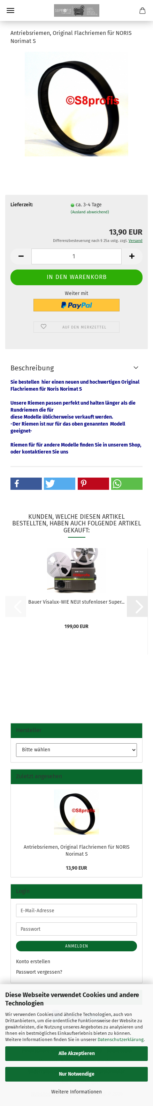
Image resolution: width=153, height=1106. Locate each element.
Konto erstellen (33, 962)
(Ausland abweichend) (90, 212)
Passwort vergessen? (39, 972)
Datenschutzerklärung (121, 1039)
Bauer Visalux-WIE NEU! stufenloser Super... (76, 602)
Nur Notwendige (76, 1074)
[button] (20, 256)
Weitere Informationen (76, 1092)
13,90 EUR (76, 868)
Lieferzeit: (21, 205)
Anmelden (76, 946)
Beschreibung (32, 368)
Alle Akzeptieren (77, 1053)
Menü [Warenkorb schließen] (10, 10)
